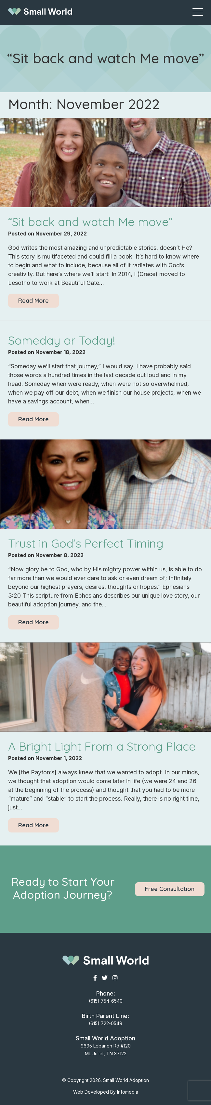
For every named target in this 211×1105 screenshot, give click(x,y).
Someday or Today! (61, 340)
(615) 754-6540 (106, 1001)
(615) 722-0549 (105, 1023)
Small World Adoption (126, 1080)
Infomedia (127, 1092)
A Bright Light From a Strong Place (102, 746)
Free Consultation (169, 889)
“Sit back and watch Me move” (90, 221)
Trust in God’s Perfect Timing (86, 543)
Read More (33, 300)
